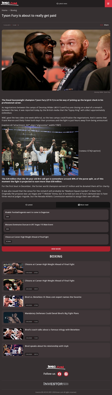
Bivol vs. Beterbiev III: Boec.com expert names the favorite (53, 297)
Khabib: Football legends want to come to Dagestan (27, 212)
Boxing (8, 241)
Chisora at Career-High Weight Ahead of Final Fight (27, 237)
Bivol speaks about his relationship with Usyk (46, 346)
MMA (7, 217)
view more (56, 249)
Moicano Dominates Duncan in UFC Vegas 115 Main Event (29, 224)
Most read (83, 205)
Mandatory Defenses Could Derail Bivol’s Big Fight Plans (52, 313)
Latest (29, 205)
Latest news (63, 4)
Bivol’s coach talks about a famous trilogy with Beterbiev (52, 329)
